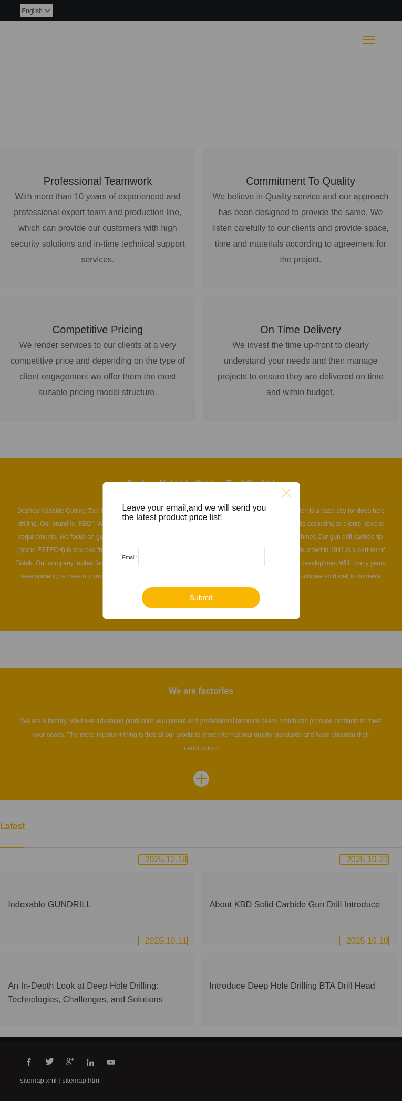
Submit (201, 598)
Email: (129, 557)
